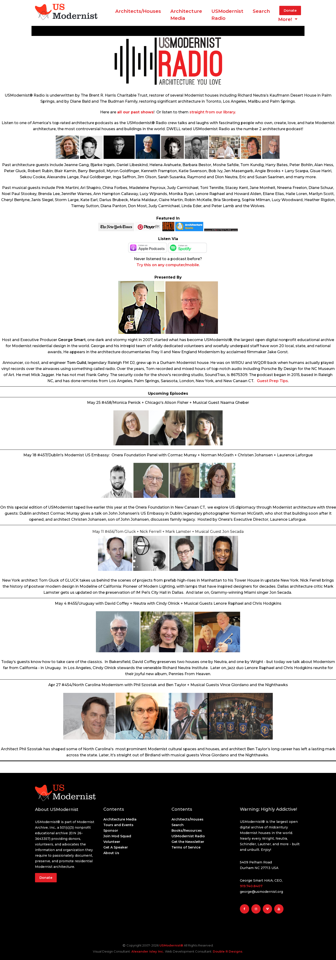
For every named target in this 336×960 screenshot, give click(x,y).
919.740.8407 (251, 886)
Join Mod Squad (117, 836)
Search (261, 11)
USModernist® (171, 945)
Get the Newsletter (188, 842)
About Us (111, 853)
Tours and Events (118, 825)
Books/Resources (187, 830)
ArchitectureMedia (186, 14)
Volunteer (111, 842)
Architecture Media (119, 819)
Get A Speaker (115, 847)
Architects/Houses (138, 11)
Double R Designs (227, 951)
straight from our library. (212, 112)
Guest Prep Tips (272, 381)
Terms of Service (186, 847)
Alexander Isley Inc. (147, 951)
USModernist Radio (227, 14)
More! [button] (285, 19)
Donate (290, 10)
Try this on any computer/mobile (167, 265)
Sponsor (110, 830)
